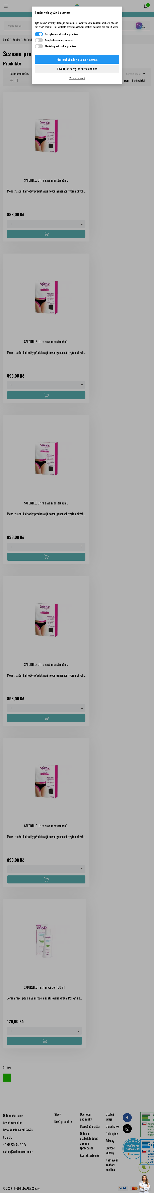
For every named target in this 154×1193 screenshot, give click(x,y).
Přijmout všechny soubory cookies (77, 59)
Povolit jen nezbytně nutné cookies (77, 68)
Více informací (77, 78)
